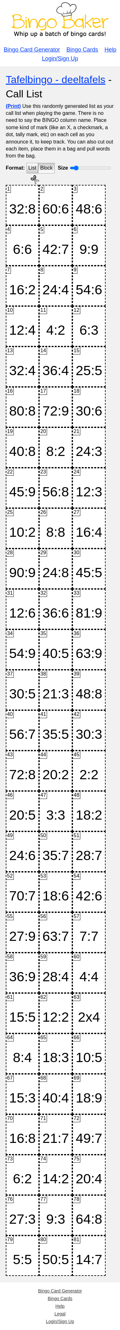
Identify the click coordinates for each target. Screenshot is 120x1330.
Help (110, 49)
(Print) (13, 106)
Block (46, 168)
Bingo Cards (82, 49)
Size (63, 168)
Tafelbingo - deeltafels (55, 79)
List (32, 168)
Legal (59, 1314)
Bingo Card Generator (32, 49)
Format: (15, 168)
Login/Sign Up (60, 58)
